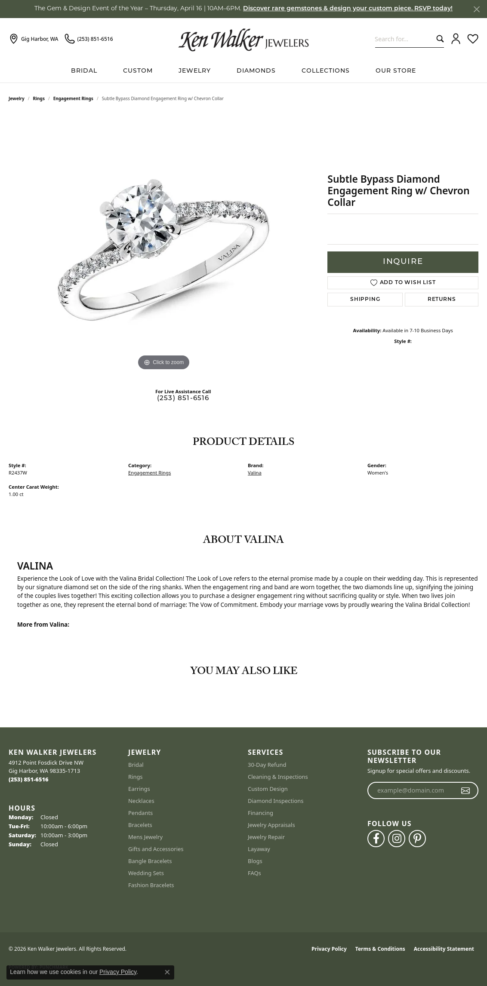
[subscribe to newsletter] (466, 790)
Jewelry (195, 71)
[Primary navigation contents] (243, 71)
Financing (260, 813)
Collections (326, 71)
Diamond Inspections (276, 801)
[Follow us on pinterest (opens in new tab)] (417, 838)
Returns (442, 299)
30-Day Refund (267, 765)
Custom (138, 71)
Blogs (255, 861)
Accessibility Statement (444, 948)
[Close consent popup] (167, 972)
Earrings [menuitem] (139, 789)
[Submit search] (438, 39)
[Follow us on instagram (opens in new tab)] (396, 838)
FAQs (254, 873)
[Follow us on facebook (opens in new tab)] (376, 838)
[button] (455, 39)
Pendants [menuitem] (140, 813)
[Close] (476, 9)
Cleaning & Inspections (278, 777)
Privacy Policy (329, 948)
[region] (164, 244)
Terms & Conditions (380, 948)
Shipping (365, 299)
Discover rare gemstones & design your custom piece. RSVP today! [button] (348, 9)
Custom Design (268, 789)
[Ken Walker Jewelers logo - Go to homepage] (243, 38)
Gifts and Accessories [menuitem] (156, 849)
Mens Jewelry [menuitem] (145, 837)
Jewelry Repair (266, 837)
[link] (33, 39)
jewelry (17, 98)
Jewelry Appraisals (271, 825)
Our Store (396, 71)
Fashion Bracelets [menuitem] (151, 885)
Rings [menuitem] (135, 777)
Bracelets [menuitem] (140, 825)
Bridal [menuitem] (136, 765)
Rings (39, 98)
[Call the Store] (29, 779)
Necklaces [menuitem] (141, 801)
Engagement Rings (73, 98)
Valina (255, 472)
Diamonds (256, 71)
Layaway (259, 849)
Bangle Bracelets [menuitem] (150, 861)
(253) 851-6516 (183, 398)
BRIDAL (84, 71)
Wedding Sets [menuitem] (146, 873)
